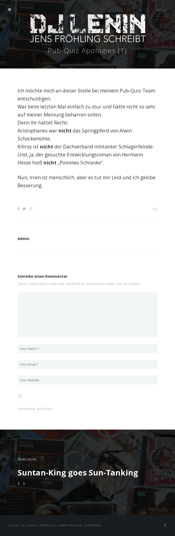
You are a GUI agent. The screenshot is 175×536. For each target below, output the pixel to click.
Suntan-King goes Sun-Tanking (78, 472)
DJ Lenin (29, 525)
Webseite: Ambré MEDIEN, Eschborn (70, 525)
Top (154, 209)
